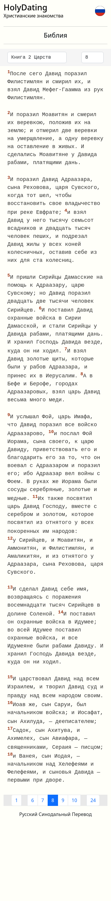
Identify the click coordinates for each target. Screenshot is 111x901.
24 (93, 807)
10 (74, 807)
